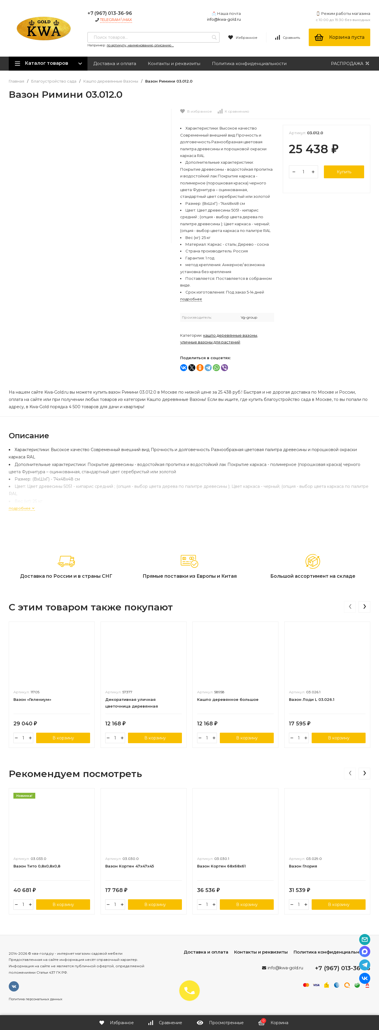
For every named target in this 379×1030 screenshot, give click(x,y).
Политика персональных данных (35, 999)
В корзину (63, 738)
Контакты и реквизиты (174, 63)
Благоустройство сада (53, 81)
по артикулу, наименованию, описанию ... (140, 45)
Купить (344, 171)
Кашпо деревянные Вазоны (110, 81)
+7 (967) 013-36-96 (109, 13)
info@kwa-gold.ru (224, 19)
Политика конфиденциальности (249, 63)
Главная (16, 81)
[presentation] (350, 607)
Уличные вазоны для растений (210, 342)
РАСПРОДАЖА (350, 63)
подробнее (22, 508)
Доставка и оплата (114, 63)
